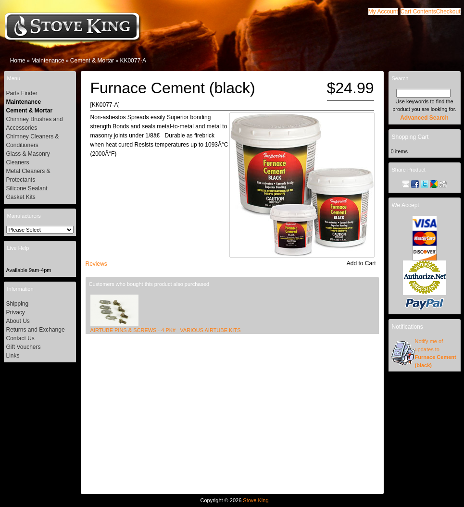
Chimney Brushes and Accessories (34, 123)
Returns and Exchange (35, 329)
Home (17, 60)
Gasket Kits (21, 197)
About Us (18, 321)
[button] (418, 11)
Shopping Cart (410, 137)
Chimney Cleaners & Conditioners (32, 140)
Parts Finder (22, 93)
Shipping (17, 303)
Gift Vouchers (23, 347)
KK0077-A (133, 60)
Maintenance (47, 60)
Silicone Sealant (27, 188)
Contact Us (20, 338)
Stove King (255, 500)
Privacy (15, 312)
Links (13, 355)
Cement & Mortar (92, 60)
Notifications (407, 326)
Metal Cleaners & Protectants (28, 175)
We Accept (405, 205)
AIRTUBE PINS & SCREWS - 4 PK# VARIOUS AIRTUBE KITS (165, 330)
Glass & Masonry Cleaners (28, 158)
